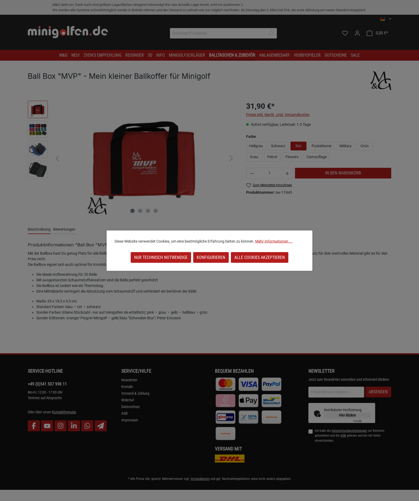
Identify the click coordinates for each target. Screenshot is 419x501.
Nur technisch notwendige (161, 257)
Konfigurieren (211, 257)
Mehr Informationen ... (273, 241)
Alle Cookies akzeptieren (259, 257)
